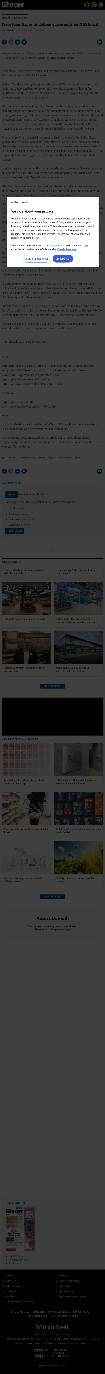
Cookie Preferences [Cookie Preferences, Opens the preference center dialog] (36, 258)
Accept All (62, 258)
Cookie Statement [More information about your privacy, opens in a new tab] (67, 249)
